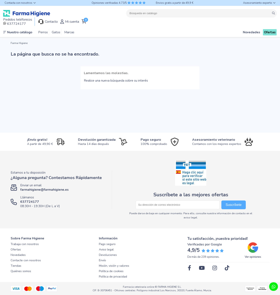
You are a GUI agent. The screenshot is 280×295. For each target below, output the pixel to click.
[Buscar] (201, 13)
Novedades (18, 255)
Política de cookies (111, 271)
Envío (102, 260)
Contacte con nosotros (26, 260)
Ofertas (16, 249)
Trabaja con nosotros (25, 244)
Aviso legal (106, 249)
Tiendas (16, 266)
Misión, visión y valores (114, 266)
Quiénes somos (21, 271)
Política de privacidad (113, 277)
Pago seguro (107, 244)
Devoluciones (108, 255)
